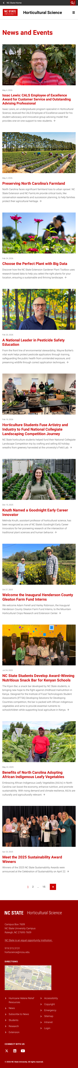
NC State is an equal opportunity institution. (28, 940)
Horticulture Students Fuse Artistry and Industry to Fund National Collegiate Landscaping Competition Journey (35, 429)
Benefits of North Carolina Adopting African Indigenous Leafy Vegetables (33, 774)
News (12, 1008)
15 (44, 886)
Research (14, 1026)
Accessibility (51, 998)
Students (13, 1020)
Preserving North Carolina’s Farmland (33, 183)
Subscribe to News (19, 1014)
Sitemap (48, 1016)
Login (47, 1028)
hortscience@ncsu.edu (17, 952)
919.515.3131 (12, 948)
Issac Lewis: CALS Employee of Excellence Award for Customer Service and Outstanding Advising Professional (36, 99)
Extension (14, 1032)
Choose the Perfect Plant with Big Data (34, 264)
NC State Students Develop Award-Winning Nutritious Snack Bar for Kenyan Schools (38, 678)
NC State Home (14, 3)
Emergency (50, 1010)
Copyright (49, 1004)
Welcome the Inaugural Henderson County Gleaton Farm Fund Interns (37, 597)
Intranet (48, 1022)
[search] (73, 3)
